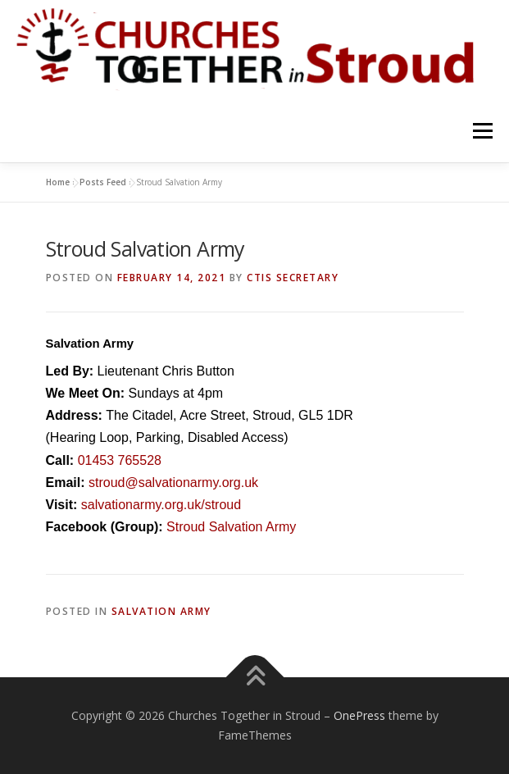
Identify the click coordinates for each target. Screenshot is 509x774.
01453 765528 (119, 460)
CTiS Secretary (293, 278)
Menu (481, 132)
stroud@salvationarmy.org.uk (173, 482)
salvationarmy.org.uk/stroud (161, 505)
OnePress (359, 715)
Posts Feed (103, 182)
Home (58, 182)
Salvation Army (161, 611)
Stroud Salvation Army (231, 527)
